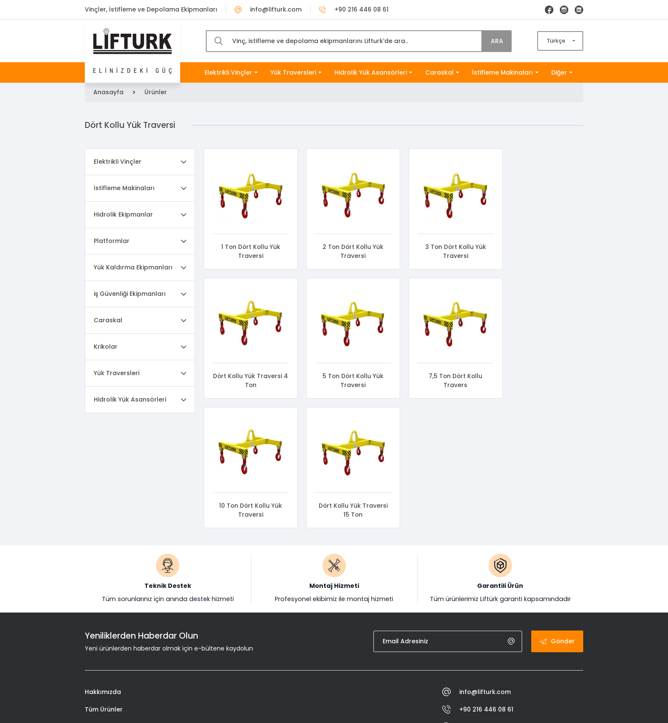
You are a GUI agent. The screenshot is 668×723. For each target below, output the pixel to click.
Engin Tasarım (561, 710)
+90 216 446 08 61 (354, 9)
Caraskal (442, 72)
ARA (497, 41)
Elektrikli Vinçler (231, 72)
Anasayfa (108, 92)
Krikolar (106, 346)
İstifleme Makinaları (505, 72)
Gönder (557, 526)
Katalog (97, 646)
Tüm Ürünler (104, 594)
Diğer (562, 72)
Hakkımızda (103, 577)
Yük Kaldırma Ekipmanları (133, 267)
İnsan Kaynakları (111, 611)
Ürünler (155, 92)
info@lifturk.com (268, 9)
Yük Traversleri (296, 72)
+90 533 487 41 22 (478, 629)
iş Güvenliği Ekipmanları (130, 293)
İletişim (95, 664)
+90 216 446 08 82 (478, 611)
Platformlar (112, 241)
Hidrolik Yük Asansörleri (373, 72)
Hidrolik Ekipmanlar (123, 214)
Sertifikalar (101, 629)
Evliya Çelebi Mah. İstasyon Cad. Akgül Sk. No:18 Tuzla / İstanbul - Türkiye (512, 651)
